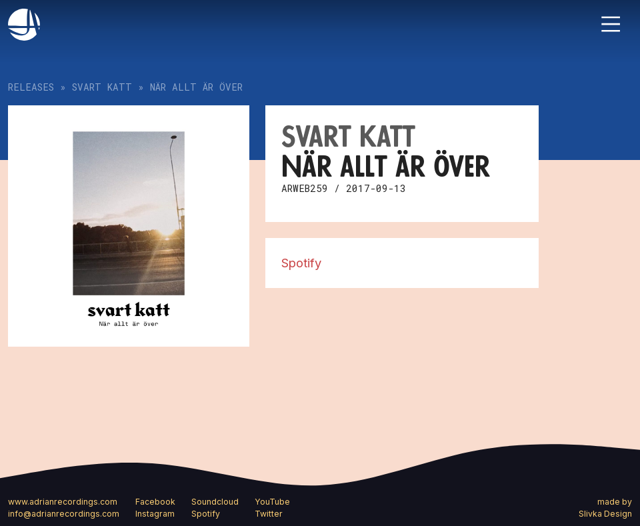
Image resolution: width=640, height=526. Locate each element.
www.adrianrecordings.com (62, 502)
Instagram (155, 514)
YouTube (272, 502)
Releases (31, 87)
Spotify (301, 262)
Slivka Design (605, 514)
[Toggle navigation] (610, 24)
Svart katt (102, 87)
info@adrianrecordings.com (63, 514)
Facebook (155, 502)
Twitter (269, 514)
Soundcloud (215, 502)
